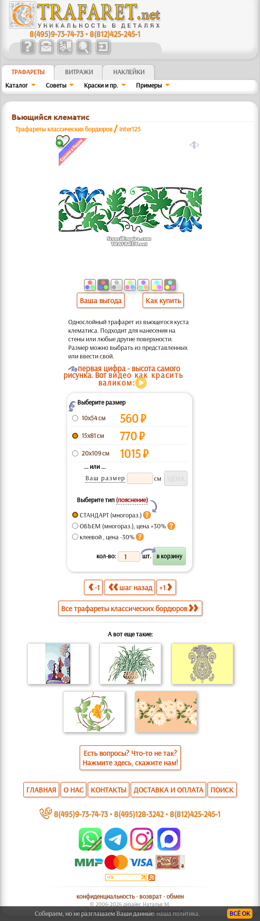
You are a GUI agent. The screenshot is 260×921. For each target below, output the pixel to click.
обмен (175, 896)
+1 (165, 587)
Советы (56, 85)
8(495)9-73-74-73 (56, 34)
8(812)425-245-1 (115, 34)
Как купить (163, 300)
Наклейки (129, 72)
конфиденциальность (105, 896)
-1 (94, 587)
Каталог (16, 85)
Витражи (79, 72)
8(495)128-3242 (139, 814)
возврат (150, 896)
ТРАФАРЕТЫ (28, 72)
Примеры (149, 85)
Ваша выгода (101, 300)
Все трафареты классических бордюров (129, 608)
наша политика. (178, 913)
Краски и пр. (101, 85)
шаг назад (130, 587)
